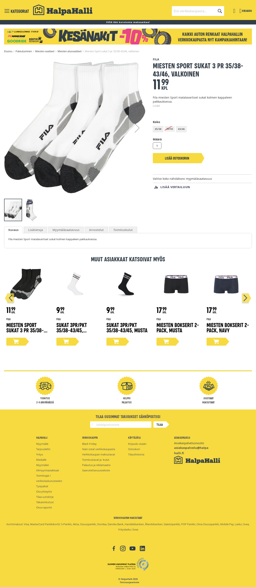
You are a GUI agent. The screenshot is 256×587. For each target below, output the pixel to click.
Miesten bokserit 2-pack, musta (178, 327)
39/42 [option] (169, 129)
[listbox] (202, 129)
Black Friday (89, 444)
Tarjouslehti (43, 449)
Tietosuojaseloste (129, 582)
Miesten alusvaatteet (70, 51)
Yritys (39, 454)
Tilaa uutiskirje (45, 497)
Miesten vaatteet (45, 51)
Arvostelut (96, 230)
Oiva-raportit (44, 507)
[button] (137, 127)
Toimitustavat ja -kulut (95, 460)
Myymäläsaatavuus (66, 230)
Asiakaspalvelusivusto (189, 443)
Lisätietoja (35, 230)
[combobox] (198, 11)
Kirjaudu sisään (137, 444)
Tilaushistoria (136, 454)
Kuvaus (13, 230)
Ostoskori (134, 449)
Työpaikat (42, 486)
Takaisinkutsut (45, 502)
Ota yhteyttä (44, 491)
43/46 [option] (181, 129)
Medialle (41, 460)
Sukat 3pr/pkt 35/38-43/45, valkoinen (71, 330)
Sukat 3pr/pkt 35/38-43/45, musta (127, 327)
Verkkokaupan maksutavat (98, 454)
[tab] (13, 230)
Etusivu (8, 51)
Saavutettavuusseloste (96, 470)
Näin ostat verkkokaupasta (98, 449)
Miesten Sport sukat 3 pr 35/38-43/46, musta (25, 330)
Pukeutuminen (24, 51)
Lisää (156, 106)
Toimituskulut (123, 230)
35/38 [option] (158, 129)
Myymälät (42, 444)
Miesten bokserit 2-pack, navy (228, 327)
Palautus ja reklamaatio (96, 465)
